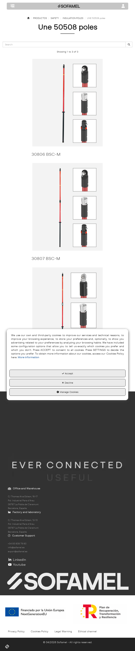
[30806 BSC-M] (67, 102)
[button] (13, 6)
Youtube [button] (17, 564)
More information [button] (28, 357)
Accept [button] (67, 373)
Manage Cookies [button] (67, 391)
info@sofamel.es (16, 547)
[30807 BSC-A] (67, 311)
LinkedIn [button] (17, 560)
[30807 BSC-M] (67, 207)
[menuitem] (16, 631)
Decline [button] (67, 382)
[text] (64, 44)
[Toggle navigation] (123, 6)
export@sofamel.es (17, 551)
